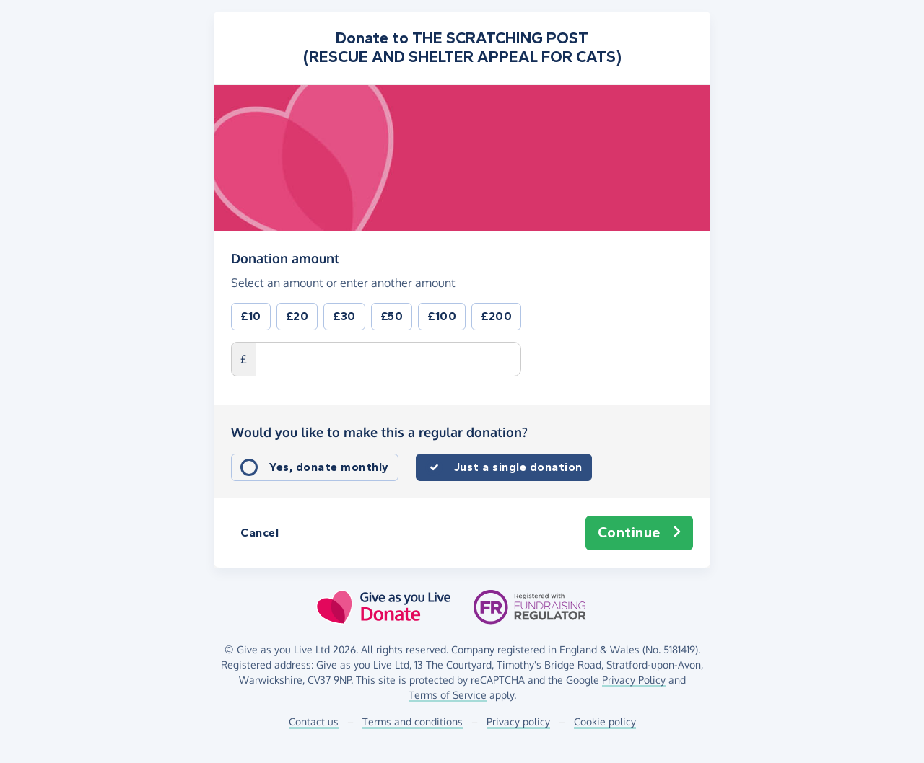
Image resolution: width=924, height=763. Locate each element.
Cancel (259, 532)
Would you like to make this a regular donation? (379, 432)
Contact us (314, 721)
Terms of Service (448, 695)
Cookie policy (605, 721)
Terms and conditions (412, 721)
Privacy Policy (634, 680)
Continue (639, 533)
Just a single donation (518, 467)
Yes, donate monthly (329, 467)
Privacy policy (518, 721)
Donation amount (285, 257)
